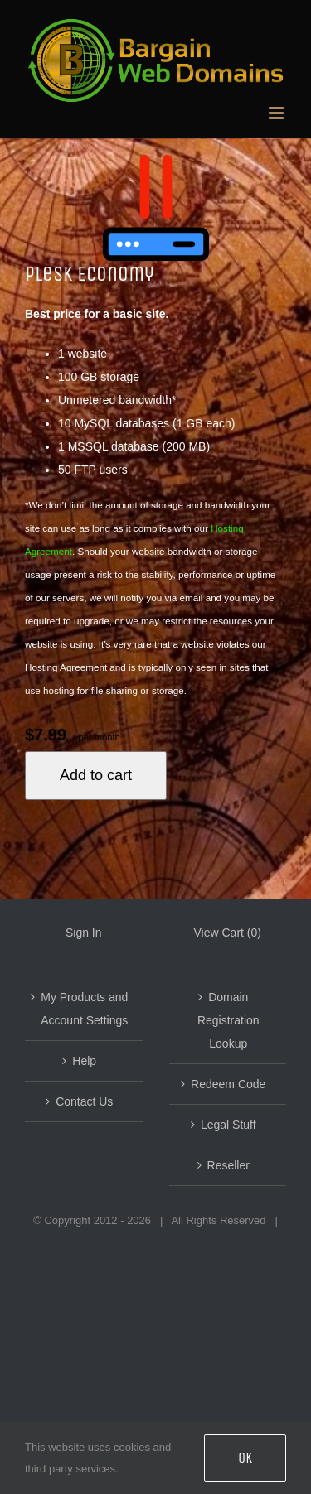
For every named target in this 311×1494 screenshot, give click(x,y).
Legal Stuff (228, 1124)
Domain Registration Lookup (228, 1020)
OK (245, 1457)
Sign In (84, 932)
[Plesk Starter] (155, 208)
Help (84, 1060)
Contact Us (84, 1101)
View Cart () (227, 932)
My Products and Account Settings (84, 1008)
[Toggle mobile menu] (277, 113)
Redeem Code (228, 1084)
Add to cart (96, 775)
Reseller (228, 1165)
